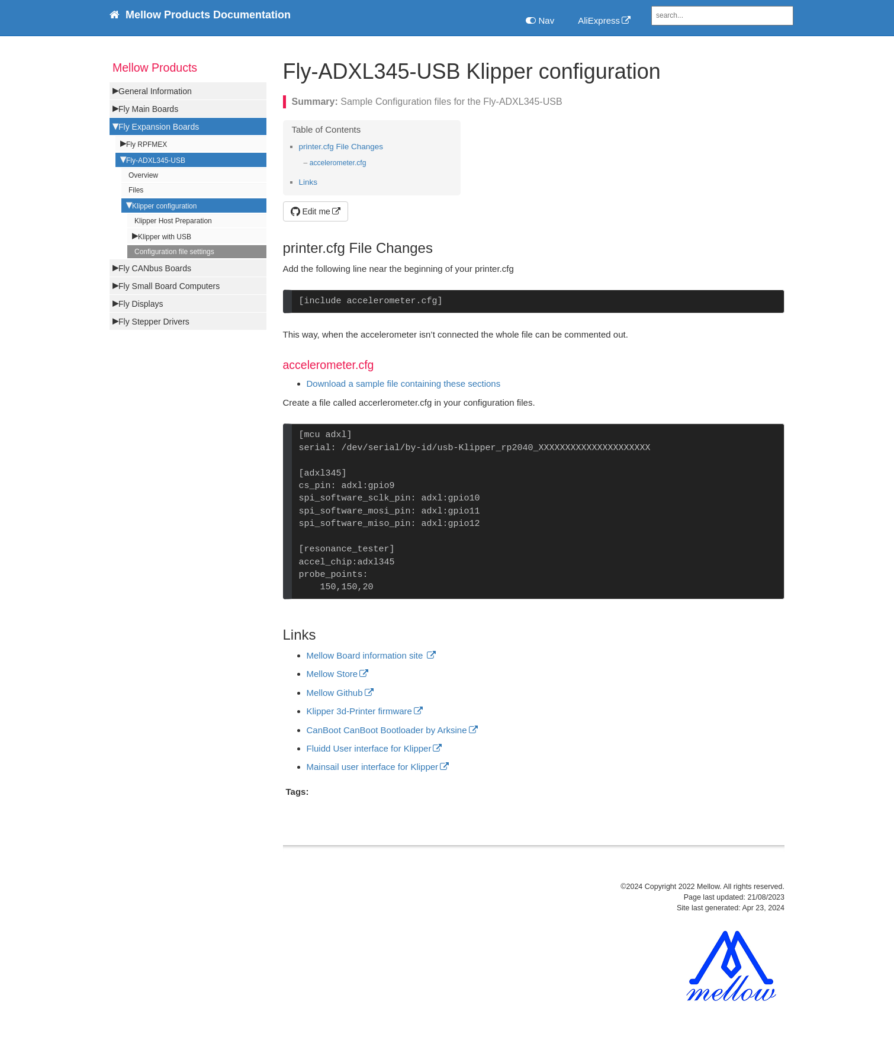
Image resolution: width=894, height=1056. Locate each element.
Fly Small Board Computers (169, 286)
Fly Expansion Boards (158, 126)
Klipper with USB (164, 237)
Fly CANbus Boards (154, 268)
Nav (540, 20)
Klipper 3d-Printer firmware (359, 711)
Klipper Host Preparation (173, 221)
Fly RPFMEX (146, 144)
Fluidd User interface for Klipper (369, 748)
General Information (155, 91)
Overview (143, 175)
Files (135, 190)
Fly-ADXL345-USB (155, 160)
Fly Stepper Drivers (153, 321)
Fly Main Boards (148, 109)
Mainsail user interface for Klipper (373, 767)
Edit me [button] (310, 211)
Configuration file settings (174, 252)
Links (308, 182)
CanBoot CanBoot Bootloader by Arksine (387, 730)
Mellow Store (332, 674)
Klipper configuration (164, 206)
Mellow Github (335, 693)
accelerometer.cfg (338, 163)
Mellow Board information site (366, 655)
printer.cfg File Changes (341, 146)
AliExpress (599, 20)
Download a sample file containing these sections (404, 383)
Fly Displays (140, 304)
